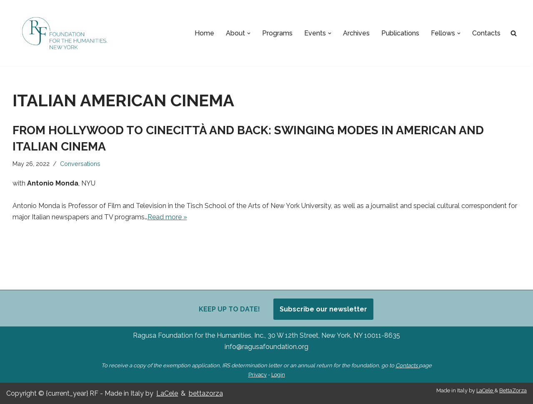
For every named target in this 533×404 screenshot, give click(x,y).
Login (278, 374)
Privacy (257, 374)
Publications (400, 33)
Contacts (486, 33)
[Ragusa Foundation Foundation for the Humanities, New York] (65, 33)
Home (204, 33)
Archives (356, 33)
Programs (277, 33)
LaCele (167, 393)
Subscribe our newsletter (323, 309)
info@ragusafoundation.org (266, 347)
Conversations (80, 163)
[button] (248, 33)
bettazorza (206, 393)
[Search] (513, 33)
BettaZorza (513, 390)
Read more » (167, 217)
